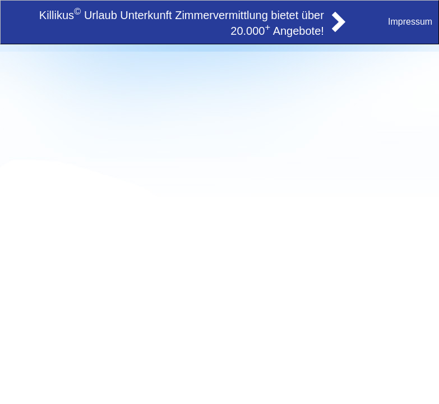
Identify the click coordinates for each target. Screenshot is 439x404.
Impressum (410, 21)
